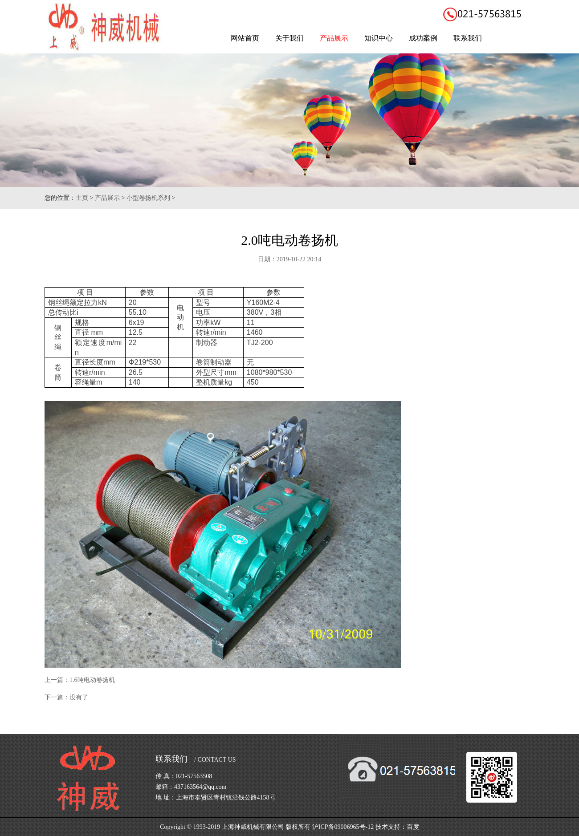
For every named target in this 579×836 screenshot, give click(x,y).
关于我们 (289, 38)
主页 (82, 198)
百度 (413, 827)
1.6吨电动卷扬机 (92, 680)
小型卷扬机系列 (148, 198)
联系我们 (467, 38)
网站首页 (245, 38)
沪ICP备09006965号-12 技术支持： (359, 827)
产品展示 (334, 38)
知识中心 (378, 38)
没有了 (78, 697)
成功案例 (423, 38)
